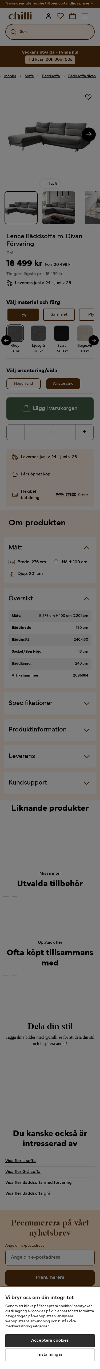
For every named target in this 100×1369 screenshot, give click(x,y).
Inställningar (49, 1355)
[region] (50, 1328)
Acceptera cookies (50, 1340)
